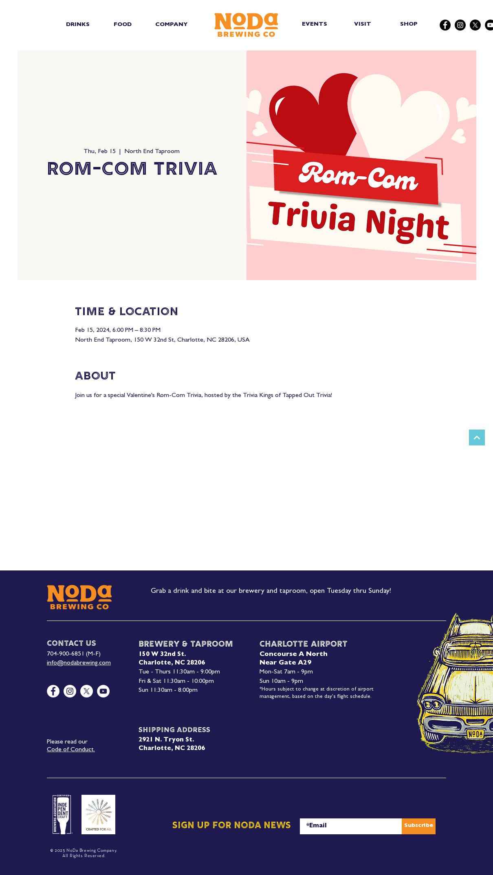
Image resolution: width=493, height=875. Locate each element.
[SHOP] (409, 24)
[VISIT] (363, 24)
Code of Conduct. (71, 750)
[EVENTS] (315, 24)
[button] (77, 25)
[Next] (477, 437)
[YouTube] (103, 691)
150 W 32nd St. (162, 655)
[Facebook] (445, 25)
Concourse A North (294, 654)
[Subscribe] (419, 826)
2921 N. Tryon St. (166, 740)
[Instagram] (460, 25)
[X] (475, 25)
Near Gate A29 (285, 663)
